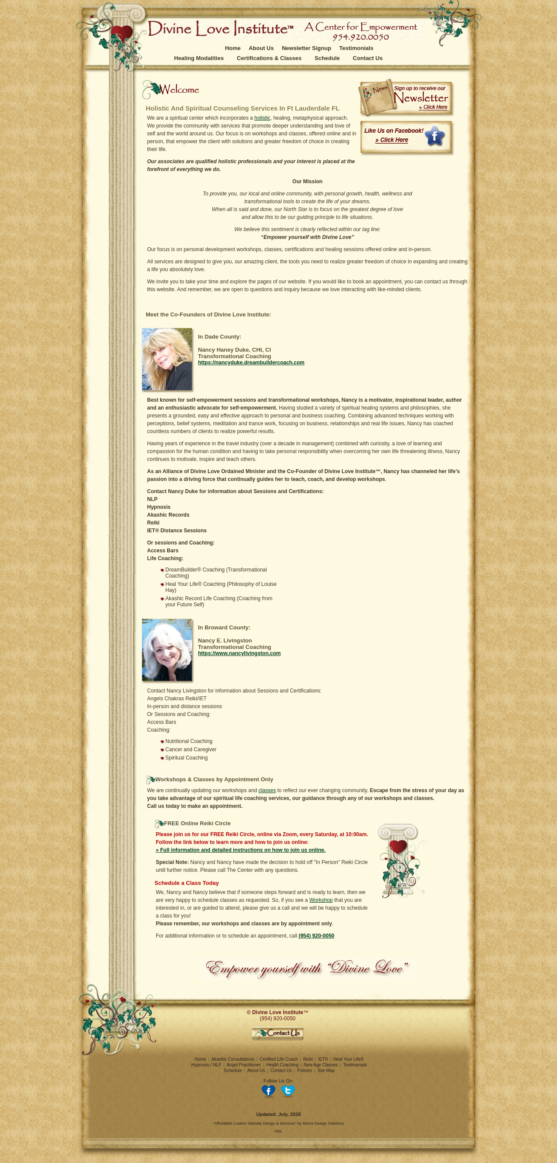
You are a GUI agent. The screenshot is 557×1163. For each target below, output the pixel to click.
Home (233, 48)
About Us (261, 48)
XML (279, 1131)
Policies (304, 1070)
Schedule (327, 58)
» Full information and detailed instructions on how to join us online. (240, 850)
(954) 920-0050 (316, 936)
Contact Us (368, 58)
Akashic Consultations (232, 1059)
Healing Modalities (199, 58)
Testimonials (356, 48)
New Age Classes (321, 1064)
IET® (323, 1059)
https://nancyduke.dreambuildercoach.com (251, 363)
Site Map (326, 1070)
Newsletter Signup (306, 48)
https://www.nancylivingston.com (239, 653)
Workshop (321, 900)
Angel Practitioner (244, 1064)
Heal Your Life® (348, 1059)
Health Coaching (282, 1064)
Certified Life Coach (279, 1059)
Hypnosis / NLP (206, 1064)
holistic (263, 118)
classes (267, 790)
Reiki (308, 1059)
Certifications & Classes (269, 58)
